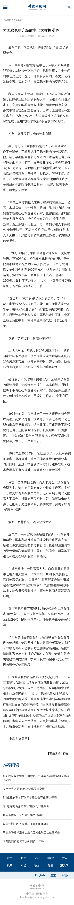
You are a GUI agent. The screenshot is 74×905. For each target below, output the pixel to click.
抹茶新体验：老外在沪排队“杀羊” (23, 815)
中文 (53, 875)
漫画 (50, 865)
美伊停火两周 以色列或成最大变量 (23, 788)
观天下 (64, 865)
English (40, 875)
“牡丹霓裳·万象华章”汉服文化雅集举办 (26, 806)
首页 (9, 858)
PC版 (65, 875)
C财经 (50, 858)
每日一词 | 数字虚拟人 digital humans (25, 823)
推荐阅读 (11, 764)
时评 (23, 858)
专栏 (23, 865)
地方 (37, 865)
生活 (64, 858)
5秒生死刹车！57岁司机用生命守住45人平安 (30, 797)
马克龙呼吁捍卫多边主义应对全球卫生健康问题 (31, 832)
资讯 (37, 858)
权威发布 (19, 20)
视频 (9, 865)
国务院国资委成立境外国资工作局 (23, 841)
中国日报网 (8, 20)
